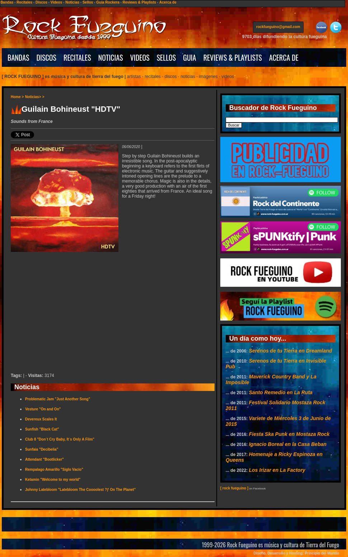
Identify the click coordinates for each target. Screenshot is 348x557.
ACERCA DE (283, 57)
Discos (41, 2)
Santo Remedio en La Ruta (280, 392)
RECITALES (77, 57)
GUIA (189, 57)
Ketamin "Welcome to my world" (52, 480)
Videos (56, 2)
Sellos (88, 2)
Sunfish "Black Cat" (42, 429)
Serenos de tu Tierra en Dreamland (290, 351)
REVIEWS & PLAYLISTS (232, 57)
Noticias (72, 2)
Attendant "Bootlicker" (44, 459)
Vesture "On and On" (43, 409)
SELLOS (166, 57)
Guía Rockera (107, 2)
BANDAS (18, 57)
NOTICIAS (110, 57)
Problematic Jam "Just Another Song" (57, 399)
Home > (17, 97)
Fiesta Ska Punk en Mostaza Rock (289, 434)
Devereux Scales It (41, 419)
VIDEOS (140, 57)
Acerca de (168, 2)
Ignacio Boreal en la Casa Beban (287, 444)
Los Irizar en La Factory (277, 470)
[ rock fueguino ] (234, 488)
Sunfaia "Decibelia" (41, 449)
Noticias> (33, 97)
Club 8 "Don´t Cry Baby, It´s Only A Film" (59, 439)
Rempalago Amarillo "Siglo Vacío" (54, 469)
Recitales (24, 2)
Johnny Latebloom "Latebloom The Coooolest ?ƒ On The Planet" (80, 490)
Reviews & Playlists (139, 2)
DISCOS (47, 57)
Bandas (6, 2)
